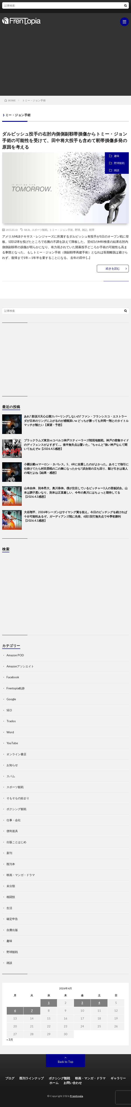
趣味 (116, 155)
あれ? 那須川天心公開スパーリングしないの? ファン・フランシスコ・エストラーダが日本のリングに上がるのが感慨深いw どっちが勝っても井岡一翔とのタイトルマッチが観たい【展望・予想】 (76, 421)
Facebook (13, 677)
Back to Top (65, 1061)
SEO (9, 710)
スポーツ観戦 (39, 229)
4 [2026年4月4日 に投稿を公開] (99, 1003)
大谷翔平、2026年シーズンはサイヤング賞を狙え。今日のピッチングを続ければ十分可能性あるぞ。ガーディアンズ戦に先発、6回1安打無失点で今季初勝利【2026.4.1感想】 (75, 516)
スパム (11, 776)
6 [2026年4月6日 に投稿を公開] (15, 1010)
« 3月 (10, 1039)
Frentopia (76, 1096)
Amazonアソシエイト (20, 666)
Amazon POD (15, 655)
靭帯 (91, 229)
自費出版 (12, 930)
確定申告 (12, 919)
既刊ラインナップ (31, 1078)
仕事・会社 (14, 820)
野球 (77, 229)
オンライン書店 (16, 754)
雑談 (116, 170)
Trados (11, 721)
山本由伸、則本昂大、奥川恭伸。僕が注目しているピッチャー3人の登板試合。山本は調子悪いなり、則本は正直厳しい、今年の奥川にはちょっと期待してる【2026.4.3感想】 (76, 492)
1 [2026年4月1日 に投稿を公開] (49, 1003)
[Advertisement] (65, 58)
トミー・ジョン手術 (61, 229)
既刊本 (11, 864)
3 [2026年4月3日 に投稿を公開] (82, 1003)
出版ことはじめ (16, 842)
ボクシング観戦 (16, 809)
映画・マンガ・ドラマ (21, 875)
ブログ (9, 1078)
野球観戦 (119, 163)
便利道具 (12, 831)
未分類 (11, 886)
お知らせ (12, 765)
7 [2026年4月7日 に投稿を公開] (32, 1010)
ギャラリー (118, 1078)
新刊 (9, 853)
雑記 (84, 229)
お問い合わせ (73, 1083)
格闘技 (11, 897)
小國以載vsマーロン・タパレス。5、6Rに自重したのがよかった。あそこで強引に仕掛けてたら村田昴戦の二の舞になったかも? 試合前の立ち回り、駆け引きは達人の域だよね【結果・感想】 (76, 468)
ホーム (54, 1083)
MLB (27, 229)
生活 (9, 908)
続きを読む (113, 268)
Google (11, 699)
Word (10, 732)
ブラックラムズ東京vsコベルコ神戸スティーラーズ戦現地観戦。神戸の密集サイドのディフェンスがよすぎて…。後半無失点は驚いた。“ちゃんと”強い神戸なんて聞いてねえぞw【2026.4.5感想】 (76, 445)
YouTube (12, 743)
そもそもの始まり (18, 798)
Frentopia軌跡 (16, 688)
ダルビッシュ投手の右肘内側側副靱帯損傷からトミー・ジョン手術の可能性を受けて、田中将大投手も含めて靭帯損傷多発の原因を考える (64, 140)
